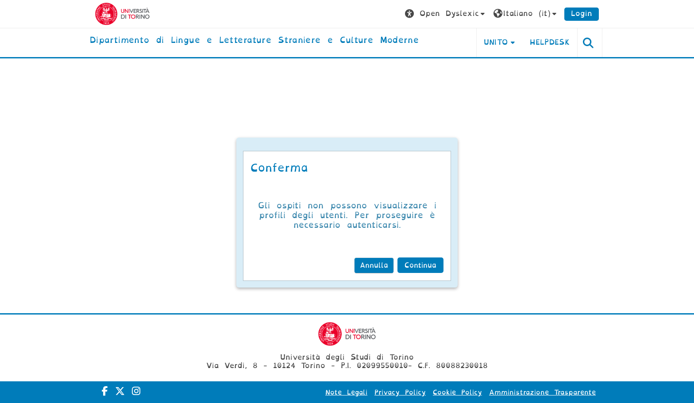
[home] (254, 41)
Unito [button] (496, 42)
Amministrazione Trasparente (542, 392)
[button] (446, 14)
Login (581, 13)
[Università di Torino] (122, 13)
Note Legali (346, 392)
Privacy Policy (400, 392)
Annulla (374, 265)
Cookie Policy (457, 392)
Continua (420, 265)
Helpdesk (550, 42)
